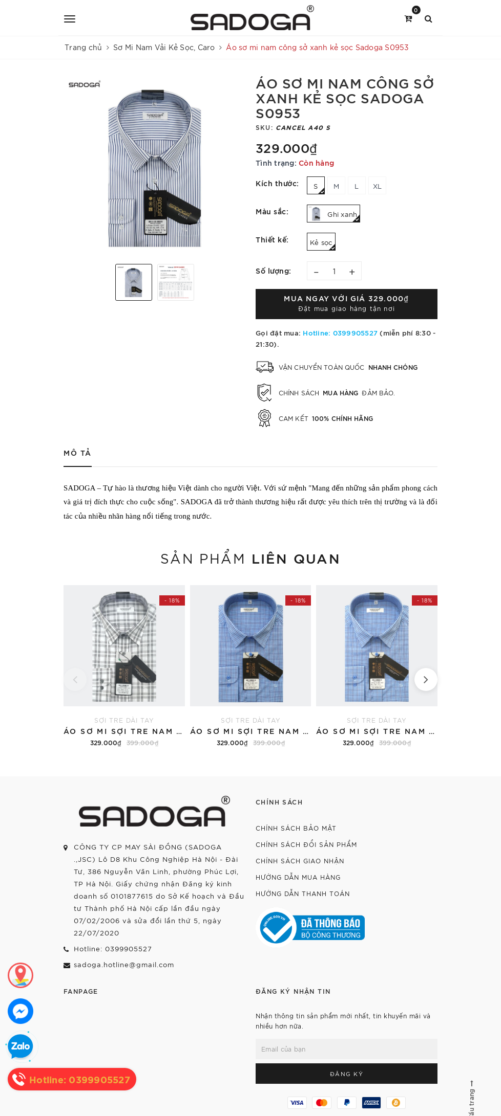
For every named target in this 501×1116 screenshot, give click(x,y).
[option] (154, 165)
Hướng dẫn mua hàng (298, 877)
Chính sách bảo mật (296, 828)
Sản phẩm (250, 557)
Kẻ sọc (323, 244)
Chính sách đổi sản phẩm (306, 844)
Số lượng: (273, 270)
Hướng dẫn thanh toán (303, 893)
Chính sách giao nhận (300, 860)
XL (377, 186)
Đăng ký (347, 1073)
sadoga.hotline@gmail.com (124, 964)
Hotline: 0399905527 (340, 332)
